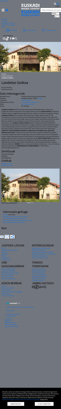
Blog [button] (3, 27)
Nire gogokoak (48, 30)
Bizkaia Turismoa (7, 165)
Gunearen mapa (10, 322)
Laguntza (8, 320)
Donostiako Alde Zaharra (40, 258)
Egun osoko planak (38, 269)
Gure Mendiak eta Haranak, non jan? (14, 218)
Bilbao (3, 248)
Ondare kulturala (6, 76)
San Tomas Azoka (7, 277)
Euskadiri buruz (6, 290)
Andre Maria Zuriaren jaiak (9, 273)
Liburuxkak (11, 30)
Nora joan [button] (4, 19)
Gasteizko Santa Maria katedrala (42, 252)
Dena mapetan (29, 30)
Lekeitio (4, 252)
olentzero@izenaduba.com (30, 102)
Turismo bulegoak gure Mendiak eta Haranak (17, 220)
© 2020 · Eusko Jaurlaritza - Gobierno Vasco (20, 307)
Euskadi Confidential (38, 278)
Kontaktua (8, 319)
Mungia (39, 98)
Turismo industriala (38, 273)
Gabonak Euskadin (7, 275)
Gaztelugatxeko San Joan (9, 250)
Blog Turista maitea (7, 288)
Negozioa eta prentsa (13, 314)
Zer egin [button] (4, 21)
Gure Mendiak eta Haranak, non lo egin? (16, 216)
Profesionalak (10, 316)
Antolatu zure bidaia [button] (8, 25)
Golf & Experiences (38, 280)
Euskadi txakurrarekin (39, 271)
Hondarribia (5, 258)
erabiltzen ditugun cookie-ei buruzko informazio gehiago (21, 399)
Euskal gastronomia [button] (8, 23)
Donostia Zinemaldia (8, 271)
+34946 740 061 (26, 100)
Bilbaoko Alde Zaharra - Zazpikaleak (43, 254)
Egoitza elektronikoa (12, 326)
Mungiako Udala (6, 163)
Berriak (3, 286)
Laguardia (4, 254)
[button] (5, 10)
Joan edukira (4, 1)
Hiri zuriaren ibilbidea (39, 275)
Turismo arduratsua (7, 295)
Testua (57, 6)
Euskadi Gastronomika (39, 277)
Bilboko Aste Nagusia (8, 269)
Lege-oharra (10, 311)
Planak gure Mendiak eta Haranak (14, 222)
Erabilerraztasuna (11, 324)
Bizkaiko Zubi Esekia (38, 250)
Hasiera (3, 74)
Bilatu (55, 14)
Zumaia (3, 256)
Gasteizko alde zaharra (39, 256)
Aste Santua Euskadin (8, 278)
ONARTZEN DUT (15, 404)
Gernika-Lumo (6, 260)
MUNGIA (5, 215)
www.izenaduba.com (27, 104)
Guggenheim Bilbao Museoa (41, 248)
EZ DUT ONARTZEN (44, 404)
